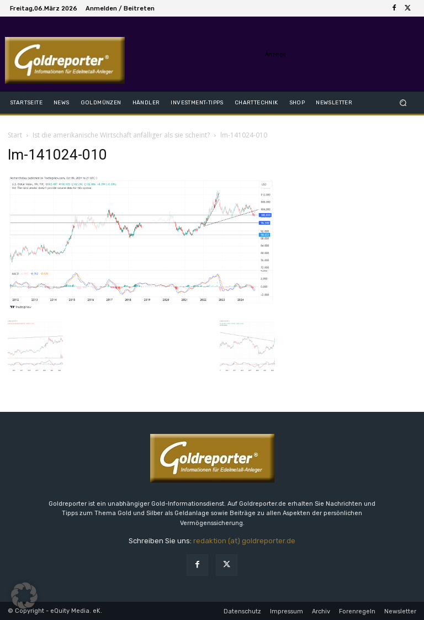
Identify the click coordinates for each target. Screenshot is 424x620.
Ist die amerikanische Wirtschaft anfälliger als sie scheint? (121, 135)
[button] (403, 102)
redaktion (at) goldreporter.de (244, 541)
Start (15, 135)
